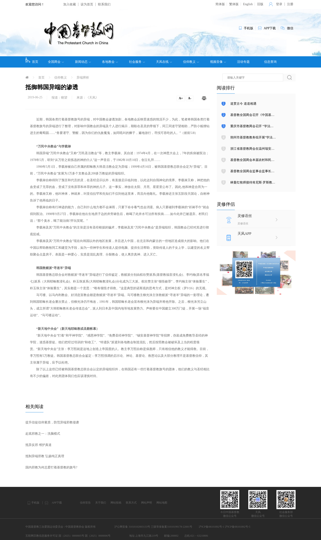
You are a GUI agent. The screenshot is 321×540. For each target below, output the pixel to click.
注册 (290, 4)
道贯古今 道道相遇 (243, 103)
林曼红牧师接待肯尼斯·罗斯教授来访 (256, 182)
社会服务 (137, 62)
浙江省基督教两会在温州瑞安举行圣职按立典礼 (263, 148)
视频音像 (218, 62)
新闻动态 (83, 62)
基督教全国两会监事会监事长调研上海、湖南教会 (265, 171)
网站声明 (146, 502)
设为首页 (87, 4)
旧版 (260, 4)
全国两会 (56, 62)
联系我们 (104, 4)
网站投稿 (116, 502)
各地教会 (110, 62)
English (248, 4)
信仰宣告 (85, 502)
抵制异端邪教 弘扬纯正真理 (44, 456)
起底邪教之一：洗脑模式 (42, 433)
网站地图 (161, 502)
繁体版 (234, 4)
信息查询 (270, 61)
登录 (279, 4)
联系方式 (131, 502)
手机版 (35, 502)
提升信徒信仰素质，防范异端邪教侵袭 (52, 422)
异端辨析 (83, 77)
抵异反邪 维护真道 (38, 445)
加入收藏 (69, 4)
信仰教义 (191, 62)
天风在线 (164, 62)
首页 (31, 60)
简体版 (220, 4)
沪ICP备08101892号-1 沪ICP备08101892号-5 (224, 526)
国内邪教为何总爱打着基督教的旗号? (51, 467)
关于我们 (100, 502)
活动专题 (243, 61)
